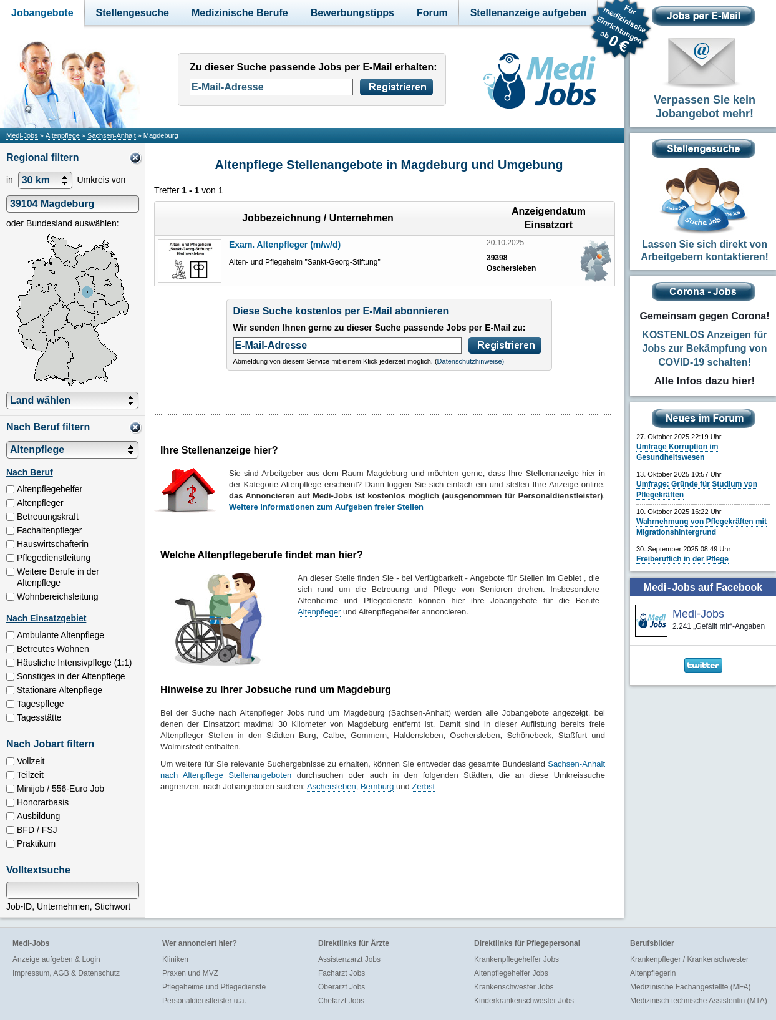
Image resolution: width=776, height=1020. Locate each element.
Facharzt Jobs (341, 973)
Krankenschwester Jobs (513, 987)
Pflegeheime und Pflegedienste (214, 987)
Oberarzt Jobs (341, 987)
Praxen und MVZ (190, 973)
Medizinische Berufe (240, 12)
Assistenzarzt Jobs (349, 959)
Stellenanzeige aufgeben (528, 12)
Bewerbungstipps (352, 12)
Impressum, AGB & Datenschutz (66, 973)
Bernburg (377, 786)
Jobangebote (42, 12)
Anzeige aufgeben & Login (56, 959)
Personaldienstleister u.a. (204, 1000)
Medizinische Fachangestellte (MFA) (690, 987)
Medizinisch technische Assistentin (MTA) (698, 1000)
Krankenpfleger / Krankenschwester (689, 959)
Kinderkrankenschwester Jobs (524, 1000)
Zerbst (423, 786)
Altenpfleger (319, 611)
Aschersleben (331, 786)
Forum (432, 12)
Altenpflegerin (653, 973)
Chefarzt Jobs (341, 1000)
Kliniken (175, 959)
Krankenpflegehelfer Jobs (516, 959)
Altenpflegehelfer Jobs (511, 973)
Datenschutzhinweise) (471, 361)
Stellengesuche (132, 12)
